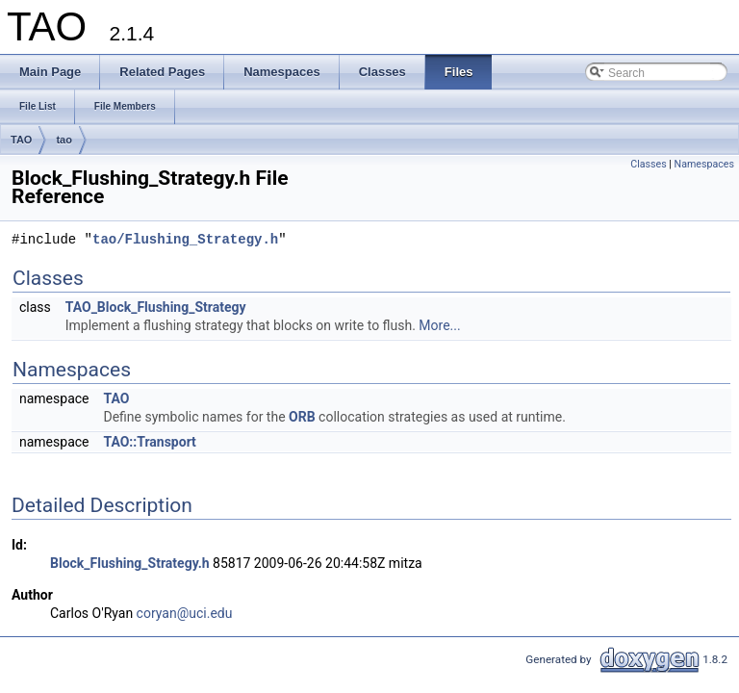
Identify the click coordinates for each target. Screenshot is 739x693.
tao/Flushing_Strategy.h (185, 240)
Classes (648, 164)
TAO (21, 139)
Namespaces (704, 164)
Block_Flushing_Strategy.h (130, 563)
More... (439, 325)
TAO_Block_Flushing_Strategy (155, 307)
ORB (302, 416)
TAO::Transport (149, 441)
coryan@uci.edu (185, 613)
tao (64, 139)
